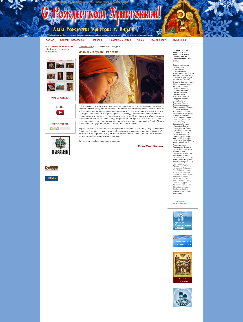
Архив (140, 40)
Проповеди (97, 40)
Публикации (180, 40)
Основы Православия (72, 40)
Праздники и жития (120, 40)
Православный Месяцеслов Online (180, 202)
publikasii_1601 (86, 46)
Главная (49, 40)
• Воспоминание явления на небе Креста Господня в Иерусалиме (59, 49)
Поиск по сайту (158, 40)
